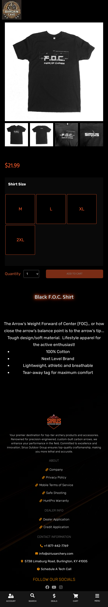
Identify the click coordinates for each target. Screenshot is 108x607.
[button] (32, 596)
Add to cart (75, 274)
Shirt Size (17, 184)
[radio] (20, 209)
